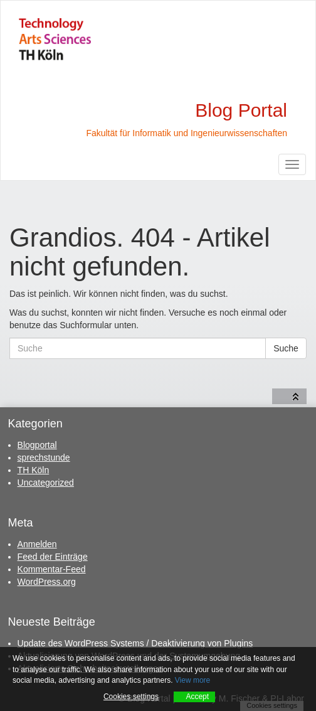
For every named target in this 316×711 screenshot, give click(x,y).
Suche (285, 348)
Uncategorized (46, 483)
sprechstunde (44, 457)
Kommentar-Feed (52, 569)
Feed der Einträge (53, 557)
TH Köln (34, 470)
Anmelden (37, 544)
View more (192, 680)
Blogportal (37, 445)
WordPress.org (47, 582)
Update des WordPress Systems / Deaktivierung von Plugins (135, 643)
